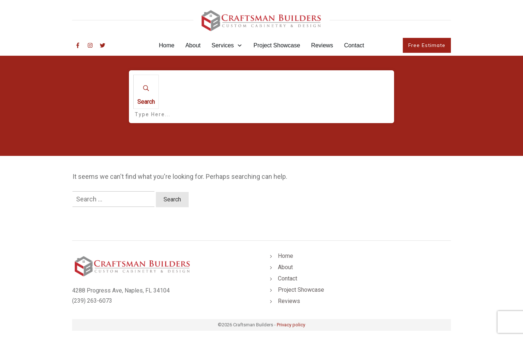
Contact (287, 278)
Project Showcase (301, 289)
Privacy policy (291, 324)
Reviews (289, 301)
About (285, 267)
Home (285, 255)
